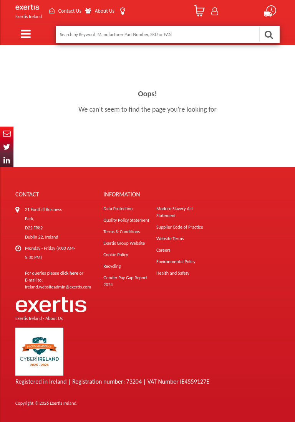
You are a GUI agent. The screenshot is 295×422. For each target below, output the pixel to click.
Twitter (6, 146)
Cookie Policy (115, 254)
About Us (106, 11)
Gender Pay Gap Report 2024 (125, 281)
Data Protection (118, 208)
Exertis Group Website (124, 243)
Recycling (112, 266)
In (6, 160)
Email (6, 133)
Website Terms (170, 238)
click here (69, 273)
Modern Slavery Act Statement (174, 212)
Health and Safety (172, 273)
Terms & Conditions (121, 231)
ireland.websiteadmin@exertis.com (58, 287)
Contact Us (71, 11)
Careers (163, 250)
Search (268, 34)
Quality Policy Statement (126, 220)
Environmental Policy (176, 261)
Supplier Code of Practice (179, 227)
